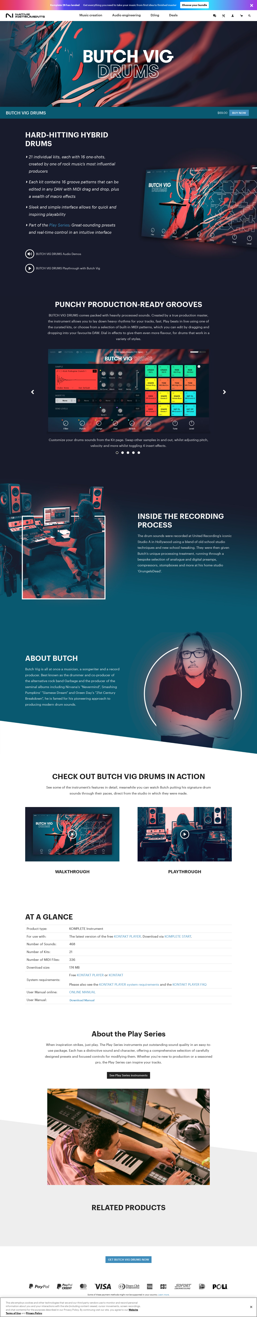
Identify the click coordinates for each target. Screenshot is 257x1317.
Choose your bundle (194, 5)
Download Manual (82, 1000)
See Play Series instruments (128, 1075)
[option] (128, 399)
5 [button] (139, 452)
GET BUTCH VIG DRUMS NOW (128, 1259)
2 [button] (122, 452)
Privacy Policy (34, 1313)
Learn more (163, 1294)
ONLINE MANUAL (82, 992)
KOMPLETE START (178, 936)
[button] (32, 402)
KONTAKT (116, 975)
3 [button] (128, 452)
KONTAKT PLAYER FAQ (190, 984)
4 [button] (133, 452)
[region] (128, 1307)
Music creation (90, 15)
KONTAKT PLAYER (127, 936)
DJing (155, 15)
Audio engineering (126, 15)
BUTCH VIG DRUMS (26, 112)
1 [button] (117, 452)
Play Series (59, 225)
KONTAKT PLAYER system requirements (129, 984)
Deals (173, 15)
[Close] (251, 1307)
